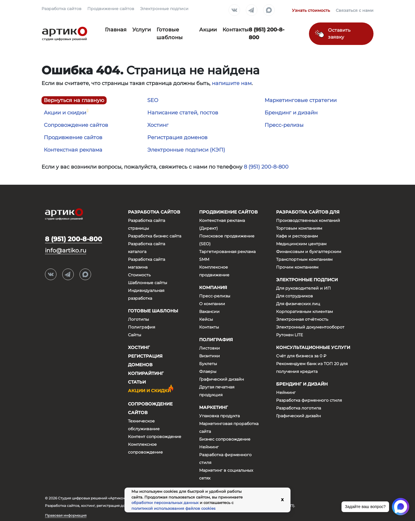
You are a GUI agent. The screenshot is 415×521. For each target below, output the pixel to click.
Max (269, 10)
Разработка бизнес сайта (154, 236)
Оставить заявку (339, 33)
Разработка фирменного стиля (309, 400)
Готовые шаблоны (153, 311)
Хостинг (158, 125)
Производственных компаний (308, 220)
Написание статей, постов (182, 113)
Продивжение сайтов (73, 137)
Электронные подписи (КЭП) (186, 150)
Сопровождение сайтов (76, 125)
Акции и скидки (65, 113)
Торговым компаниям (299, 228)
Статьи (137, 382)
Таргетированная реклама (227, 251)
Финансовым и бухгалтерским (308, 251)
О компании (212, 303)
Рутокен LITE (289, 334)
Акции (208, 30)
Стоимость (139, 275)
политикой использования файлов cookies (173, 508)
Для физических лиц (298, 303)
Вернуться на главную (74, 100)
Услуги (141, 30)
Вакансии (209, 311)
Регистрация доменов (177, 137)
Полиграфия (141, 327)
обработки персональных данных (165, 502)
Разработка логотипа (298, 408)
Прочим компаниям (297, 267)
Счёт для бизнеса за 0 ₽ (301, 355)
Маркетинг (213, 407)
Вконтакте (234, 10)
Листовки (209, 348)
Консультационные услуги (313, 347)
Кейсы (206, 319)
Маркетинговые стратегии (301, 100)
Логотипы (138, 319)
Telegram (252, 10)
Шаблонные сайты (147, 282)
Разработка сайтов (62, 8)
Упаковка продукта (219, 415)
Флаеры (207, 371)
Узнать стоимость (311, 10)
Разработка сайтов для (307, 212)
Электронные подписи (164, 8)
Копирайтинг (146, 373)
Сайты (134, 334)
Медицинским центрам (301, 243)
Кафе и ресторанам (297, 236)
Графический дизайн (221, 379)
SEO (152, 100)
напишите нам (232, 83)
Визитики (209, 355)
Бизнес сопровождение (224, 439)
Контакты (235, 30)
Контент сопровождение (154, 436)
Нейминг (209, 447)
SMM (204, 259)
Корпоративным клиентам (304, 311)
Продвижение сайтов (110, 8)
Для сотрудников (294, 296)
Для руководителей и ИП (303, 288)
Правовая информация (65, 515)
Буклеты (208, 363)
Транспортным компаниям (304, 259)
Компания (213, 287)
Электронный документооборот (310, 327)
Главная (116, 30)
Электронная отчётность (302, 319)
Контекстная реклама (73, 150)
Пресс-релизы (284, 125)
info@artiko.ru (65, 250)
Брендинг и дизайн (291, 113)
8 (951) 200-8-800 (266, 167)
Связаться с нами (354, 10)
